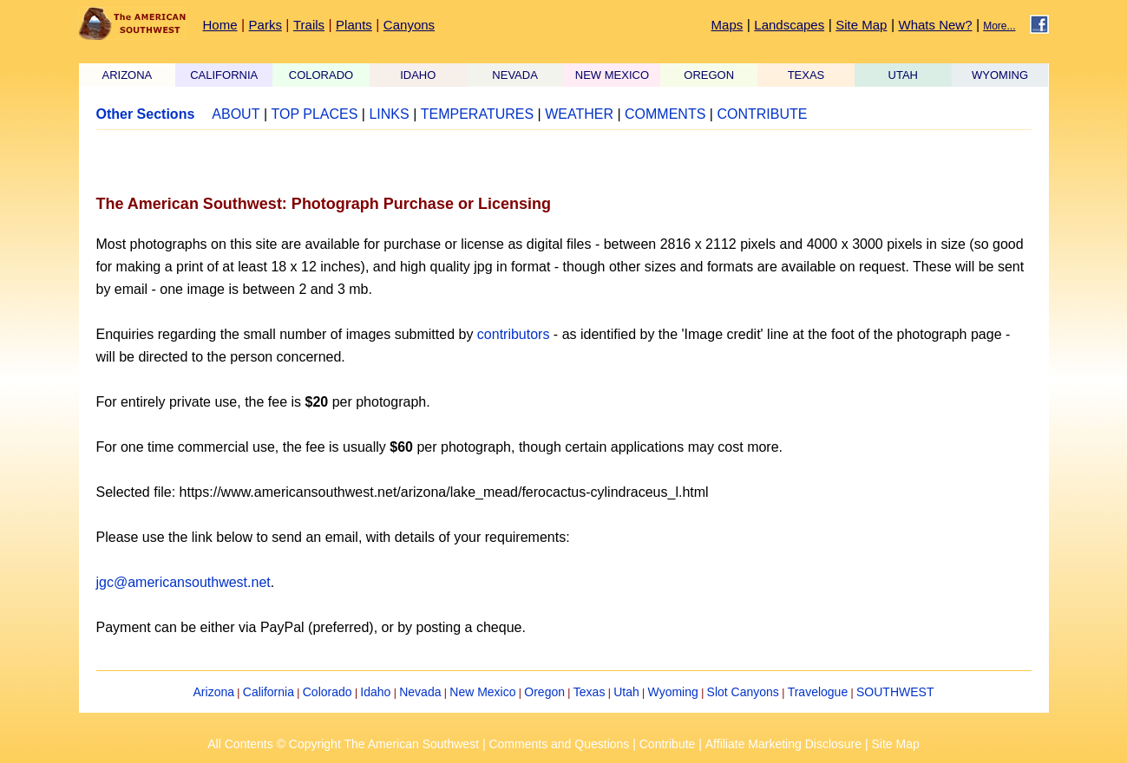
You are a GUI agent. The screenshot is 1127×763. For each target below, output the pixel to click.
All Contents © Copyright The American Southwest (343, 744)
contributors (513, 334)
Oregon (544, 692)
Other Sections (145, 114)
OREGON (709, 75)
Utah (626, 692)
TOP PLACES (314, 114)
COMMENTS (665, 114)
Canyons (409, 24)
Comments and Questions (558, 744)
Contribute (667, 744)
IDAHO (418, 75)
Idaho (375, 692)
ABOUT (235, 114)
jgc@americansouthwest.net (183, 582)
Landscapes (789, 24)
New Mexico (482, 692)
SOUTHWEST (895, 692)
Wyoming (673, 692)
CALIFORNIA (224, 75)
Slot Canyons (743, 692)
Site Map (861, 24)
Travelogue (818, 692)
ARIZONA (127, 75)
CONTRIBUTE (762, 114)
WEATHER (579, 114)
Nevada (420, 692)
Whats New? (936, 24)
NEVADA (515, 75)
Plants (354, 24)
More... (999, 26)
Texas (589, 692)
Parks (265, 24)
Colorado (327, 692)
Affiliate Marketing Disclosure (783, 744)
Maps (727, 24)
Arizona (213, 692)
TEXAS (806, 75)
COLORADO (321, 75)
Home (220, 24)
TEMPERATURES (477, 114)
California (268, 692)
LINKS (389, 114)
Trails (308, 24)
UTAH (903, 75)
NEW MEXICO (612, 75)
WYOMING (1000, 75)
